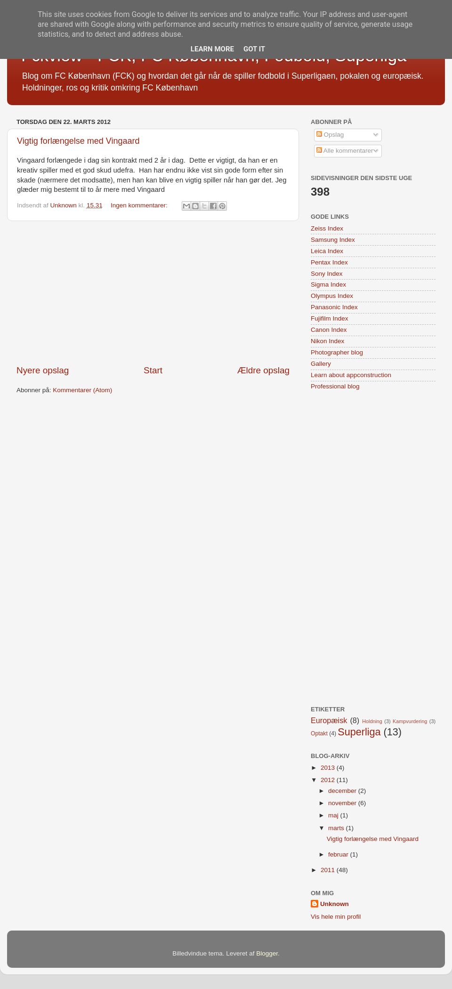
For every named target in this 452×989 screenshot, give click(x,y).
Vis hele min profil (336, 916)
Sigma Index (328, 284)
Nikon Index (327, 341)
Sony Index (327, 273)
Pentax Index (329, 262)
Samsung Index (333, 239)
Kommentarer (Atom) (82, 390)
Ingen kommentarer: (140, 205)
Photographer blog (337, 352)
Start (153, 370)
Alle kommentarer (344, 150)
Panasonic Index (334, 307)
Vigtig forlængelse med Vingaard (78, 141)
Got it (254, 49)
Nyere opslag (42, 370)
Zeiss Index (327, 228)
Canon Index (329, 329)
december (343, 790)
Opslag (330, 134)
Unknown (334, 903)
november (343, 803)
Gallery (321, 363)
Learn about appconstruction (351, 375)
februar (339, 854)
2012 (329, 779)
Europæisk (329, 720)
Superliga (359, 732)
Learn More (212, 49)
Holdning (372, 721)
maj (334, 815)
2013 (329, 767)
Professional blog (335, 386)
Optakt (319, 733)
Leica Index (327, 251)
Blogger (267, 953)
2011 (329, 870)
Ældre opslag (263, 370)
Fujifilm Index (329, 318)
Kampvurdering (410, 721)
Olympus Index (332, 295)
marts (337, 828)
